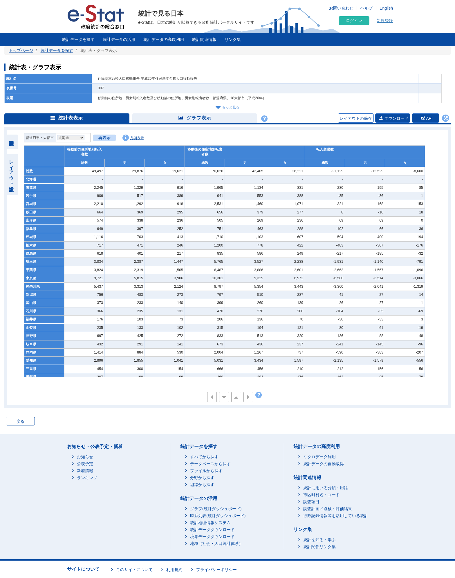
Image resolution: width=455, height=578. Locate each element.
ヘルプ (366, 8)
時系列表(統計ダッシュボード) (217, 516)
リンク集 (233, 39)
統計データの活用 (119, 39)
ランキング (87, 478)
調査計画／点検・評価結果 (327, 509)
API (426, 118)
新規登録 (385, 20)
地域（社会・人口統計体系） (216, 544)
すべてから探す (204, 457)
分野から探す (202, 478)
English (386, 8)
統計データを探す (78, 39)
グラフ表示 (194, 117)
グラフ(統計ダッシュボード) (215, 509)
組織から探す (202, 485)
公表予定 (85, 464)
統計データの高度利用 (163, 39)
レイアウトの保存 (354, 118)
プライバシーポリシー (216, 570)
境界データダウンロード (212, 537)
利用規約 (174, 570)
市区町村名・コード (321, 495)
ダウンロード (392, 118)
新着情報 (85, 471)
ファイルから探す (206, 471)
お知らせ (85, 457)
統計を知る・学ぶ (319, 540)
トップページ (21, 50)
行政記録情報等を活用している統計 (335, 516)
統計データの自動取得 (323, 464)
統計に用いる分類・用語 (325, 488)
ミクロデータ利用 (319, 457)
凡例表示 (133, 138)
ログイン (354, 20)
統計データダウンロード (212, 530)
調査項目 (311, 502)
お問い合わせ (341, 8)
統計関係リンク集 (319, 547)
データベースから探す (210, 464)
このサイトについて (134, 570)
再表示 (104, 137)
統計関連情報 (204, 39)
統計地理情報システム (210, 523)
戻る (20, 421)
